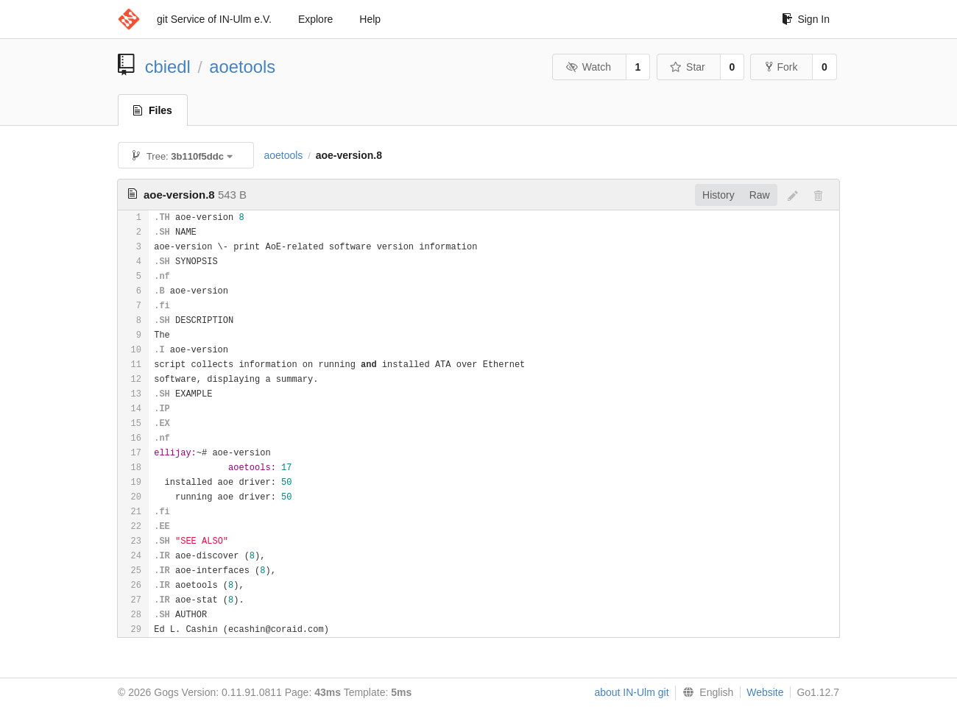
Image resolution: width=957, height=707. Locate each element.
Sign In (806, 19)
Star (687, 67)
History (718, 195)
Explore (315, 19)
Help (370, 19)
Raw (759, 195)
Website (764, 692)
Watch (588, 67)
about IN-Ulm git (631, 692)
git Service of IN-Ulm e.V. (214, 19)
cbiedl (168, 67)
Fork (781, 67)
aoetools (242, 67)
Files (152, 110)
